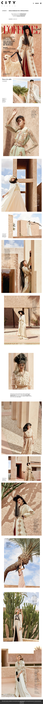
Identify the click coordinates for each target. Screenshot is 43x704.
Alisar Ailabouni (14, 13)
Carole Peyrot (23, 14)
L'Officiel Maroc (23, 13)
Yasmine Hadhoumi (21, 16)
